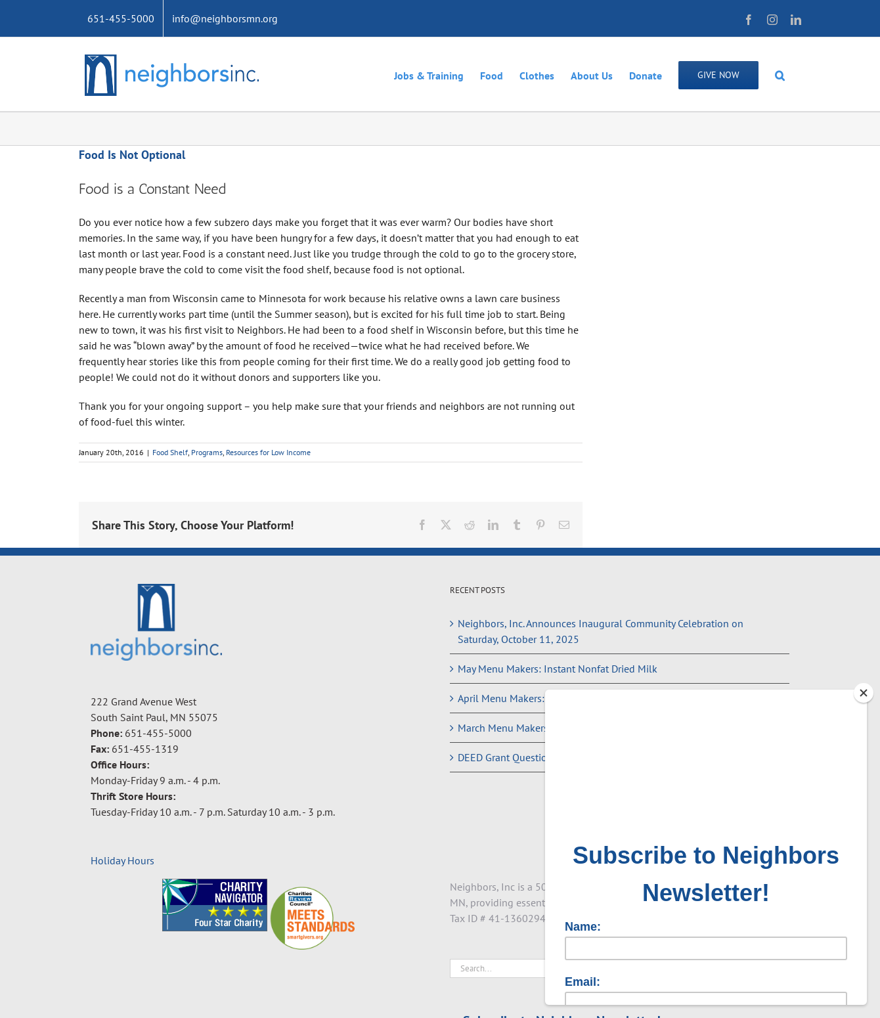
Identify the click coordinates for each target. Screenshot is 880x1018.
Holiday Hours (122, 860)
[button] (780, 74)
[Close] (863, 693)
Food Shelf (170, 452)
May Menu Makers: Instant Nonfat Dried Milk (557, 668)
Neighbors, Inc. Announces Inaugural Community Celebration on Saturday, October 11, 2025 (600, 631)
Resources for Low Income (268, 452)
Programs (207, 452)
